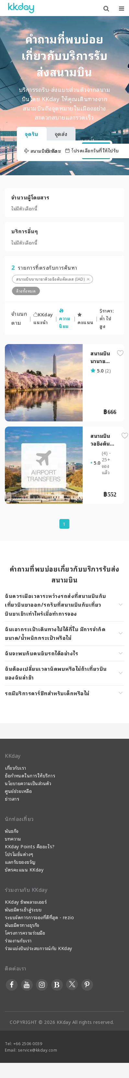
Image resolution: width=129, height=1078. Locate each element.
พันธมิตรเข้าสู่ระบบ (23, 909)
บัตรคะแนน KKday (24, 869)
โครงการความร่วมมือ (25, 932)
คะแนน (85, 319)
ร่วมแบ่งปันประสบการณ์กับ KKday (38, 948)
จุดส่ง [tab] (61, 134)
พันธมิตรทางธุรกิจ (22, 925)
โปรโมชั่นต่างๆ (19, 854)
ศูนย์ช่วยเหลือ (18, 790)
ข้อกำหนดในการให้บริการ (30, 775)
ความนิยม (64, 319)
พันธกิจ (12, 830)
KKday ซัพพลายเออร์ (26, 901)
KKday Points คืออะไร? (29, 846)
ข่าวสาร (12, 798)
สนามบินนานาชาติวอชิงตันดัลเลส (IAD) (50, 279)
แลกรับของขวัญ (20, 861)
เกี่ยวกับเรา (15, 767)
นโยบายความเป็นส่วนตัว (28, 783)
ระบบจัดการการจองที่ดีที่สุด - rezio (39, 917)
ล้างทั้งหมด (26, 291)
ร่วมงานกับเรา (18, 940)
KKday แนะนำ (43, 318)
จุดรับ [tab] (32, 134)
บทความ (13, 838)
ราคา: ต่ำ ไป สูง (107, 318)
